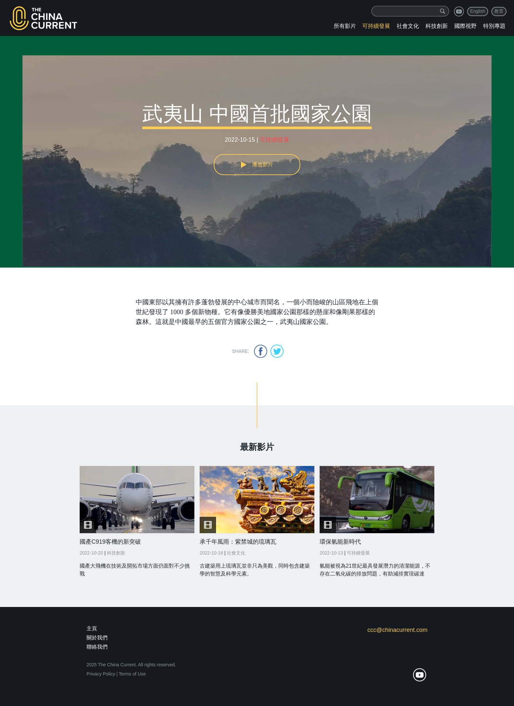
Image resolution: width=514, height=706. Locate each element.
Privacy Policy (101, 673)
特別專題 (494, 26)
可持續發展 (376, 26)
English (477, 11)
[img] (442, 11)
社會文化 (408, 26)
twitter (277, 351)
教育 (499, 11)
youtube (459, 11)
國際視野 (465, 26)
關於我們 (97, 637)
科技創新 (436, 26)
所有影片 (345, 26)
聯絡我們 (97, 647)
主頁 (92, 628)
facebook (260, 351)
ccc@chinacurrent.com (397, 630)
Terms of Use (132, 673)
